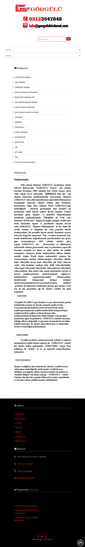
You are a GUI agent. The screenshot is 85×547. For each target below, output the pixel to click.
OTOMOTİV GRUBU (23, 77)
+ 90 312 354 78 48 (25, 464)
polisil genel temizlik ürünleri (27, 112)
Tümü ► (34, 489)
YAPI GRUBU (20, 82)
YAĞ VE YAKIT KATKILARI (25, 107)
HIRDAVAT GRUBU (22, 87)
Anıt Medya (48, 539)
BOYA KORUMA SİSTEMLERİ (26, 92)
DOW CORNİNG (21, 132)
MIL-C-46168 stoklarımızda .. (27, 506)
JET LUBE (18, 152)
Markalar (19, 427)
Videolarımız (21, 436)
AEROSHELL (20, 127)
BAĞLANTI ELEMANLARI (24, 97)
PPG (16, 157)
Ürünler (19, 423)
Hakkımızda (20, 418)
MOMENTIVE (20, 137)
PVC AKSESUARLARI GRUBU (26, 102)
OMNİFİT (18, 122)
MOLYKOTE (19, 142)
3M (16, 147)
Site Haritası (20, 441)
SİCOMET (18, 117)
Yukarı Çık (80, 543)
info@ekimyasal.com (26, 478)
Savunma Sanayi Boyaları (25, 162)
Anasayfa (19, 414)
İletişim (19, 432)
